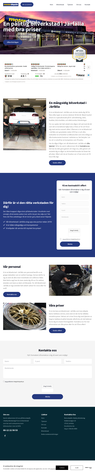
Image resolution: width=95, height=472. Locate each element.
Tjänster (70, 4)
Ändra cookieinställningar (49, 434)
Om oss (78, 4)
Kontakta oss (12, 294)
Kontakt (87, 4)
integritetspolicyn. (75, 239)
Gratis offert (57, 163)
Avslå (76, 468)
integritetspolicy (55, 469)
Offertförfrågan (13, 42)
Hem (51, 4)
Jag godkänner (71, 239)
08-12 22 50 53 (27, 5)
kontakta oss (85, 146)
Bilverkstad (60, 4)
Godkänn (62, 468)
